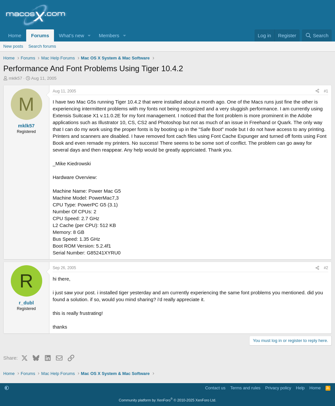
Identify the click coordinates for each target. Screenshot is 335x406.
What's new (71, 35)
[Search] (317, 35)
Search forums (42, 46)
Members (109, 35)
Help (300, 387)
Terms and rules (245, 387)
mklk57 (15, 78)
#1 (326, 91)
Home (14, 35)
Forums (40, 35)
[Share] (317, 91)
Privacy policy (278, 387)
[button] (89, 35)
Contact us (215, 387)
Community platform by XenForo (167, 400)
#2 (326, 268)
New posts (13, 46)
